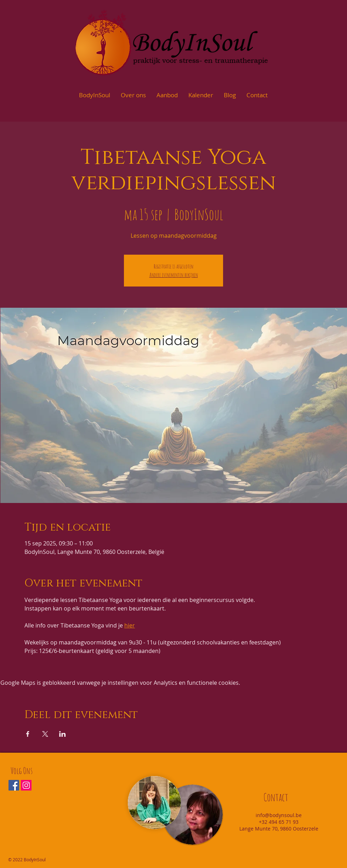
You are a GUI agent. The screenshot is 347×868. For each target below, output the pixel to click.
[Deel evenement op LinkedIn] (62, 734)
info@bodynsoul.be (279, 815)
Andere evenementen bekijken (173, 274)
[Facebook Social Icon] (13, 785)
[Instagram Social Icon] (26, 785)
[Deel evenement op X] (45, 734)
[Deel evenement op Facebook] (27, 734)
